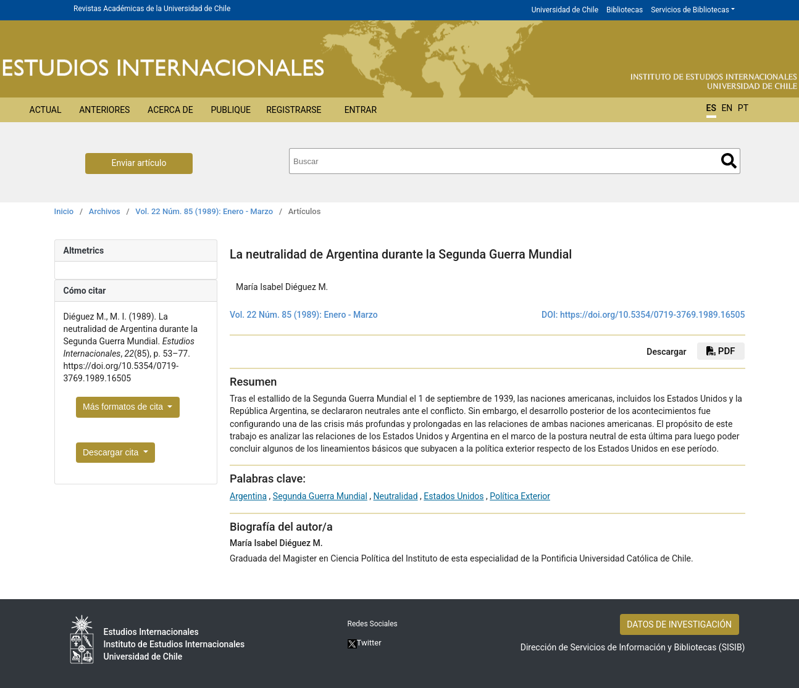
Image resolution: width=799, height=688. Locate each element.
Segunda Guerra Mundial (320, 496)
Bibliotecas (624, 10)
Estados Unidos (453, 496)
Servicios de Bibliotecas (690, 10)
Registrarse (293, 110)
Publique (231, 110)
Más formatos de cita (124, 407)
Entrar (361, 110)
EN (726, 108)
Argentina (248, 496)
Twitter (365, 642)
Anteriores (104, 110)
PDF (720, 351)
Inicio (64, 211)
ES (711, 108)
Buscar (729, 160)
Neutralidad (396, 496)
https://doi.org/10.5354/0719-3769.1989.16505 (652, 315)
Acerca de (170, 110)
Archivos (104, 211)
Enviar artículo (139, 163)
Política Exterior (520, 496)
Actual (46, 110)
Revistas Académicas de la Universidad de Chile (151, 8)
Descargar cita (112, 452)
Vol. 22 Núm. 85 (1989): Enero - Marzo (204, 211)
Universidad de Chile (565, 10)
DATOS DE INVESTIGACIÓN (679, 624)
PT (743, 108)
